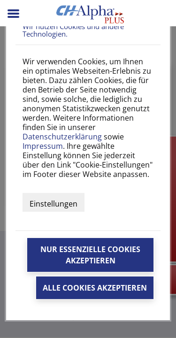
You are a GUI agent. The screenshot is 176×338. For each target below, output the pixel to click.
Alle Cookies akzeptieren (95, 288)
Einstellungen (53, 204)
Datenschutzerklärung (62, 136)
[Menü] (14, 16)
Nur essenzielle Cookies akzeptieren (90, 255)
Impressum (43, 146)
